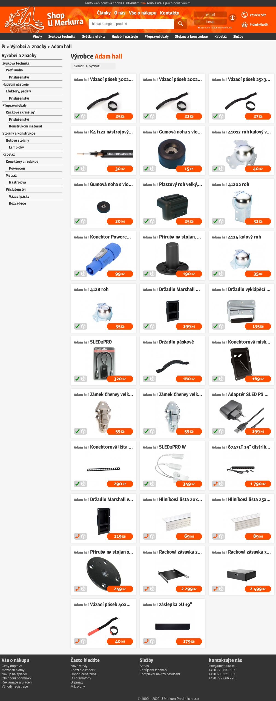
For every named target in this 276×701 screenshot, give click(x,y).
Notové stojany (17, 140)
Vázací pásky (19, 196)
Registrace (204, 27)
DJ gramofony (81, 678)
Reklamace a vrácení (17, 682)
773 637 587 (258, 14)
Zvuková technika (62, 36)
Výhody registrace (15, 686)
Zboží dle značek (83, 670)
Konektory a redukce (22, 161)
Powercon (17, 168)
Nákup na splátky (14, 674)
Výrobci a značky (28, 46)
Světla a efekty (93, 36)
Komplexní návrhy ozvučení (160, 674)
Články (104, 13)
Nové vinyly (79, 666)
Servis (144, 666)
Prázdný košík (259, 24)
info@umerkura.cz (222, 666)
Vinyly (37, 36)
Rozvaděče (17, 203)
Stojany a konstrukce (191, 36)
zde (143, 3)
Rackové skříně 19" (20, 112)
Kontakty (169, 13)
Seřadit (94, 66)
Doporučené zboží (84, 674)
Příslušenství (19, 77)
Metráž (11, 175)
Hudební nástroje (125, 36)
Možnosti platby (13, 670)
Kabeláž (220, 36)
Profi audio (14, 70)
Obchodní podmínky (16, 678)
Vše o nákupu (142, 13)
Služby (238, 36)
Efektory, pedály (18, 91)
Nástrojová (17, 182)
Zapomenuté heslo (222, 27)
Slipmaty (77, 682)
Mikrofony (78, 686)
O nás (119, 13)
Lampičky (16, 147)
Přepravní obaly (157, 36)
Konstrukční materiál (25, 126)
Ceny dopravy (12, 666)
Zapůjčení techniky (153, 670)
